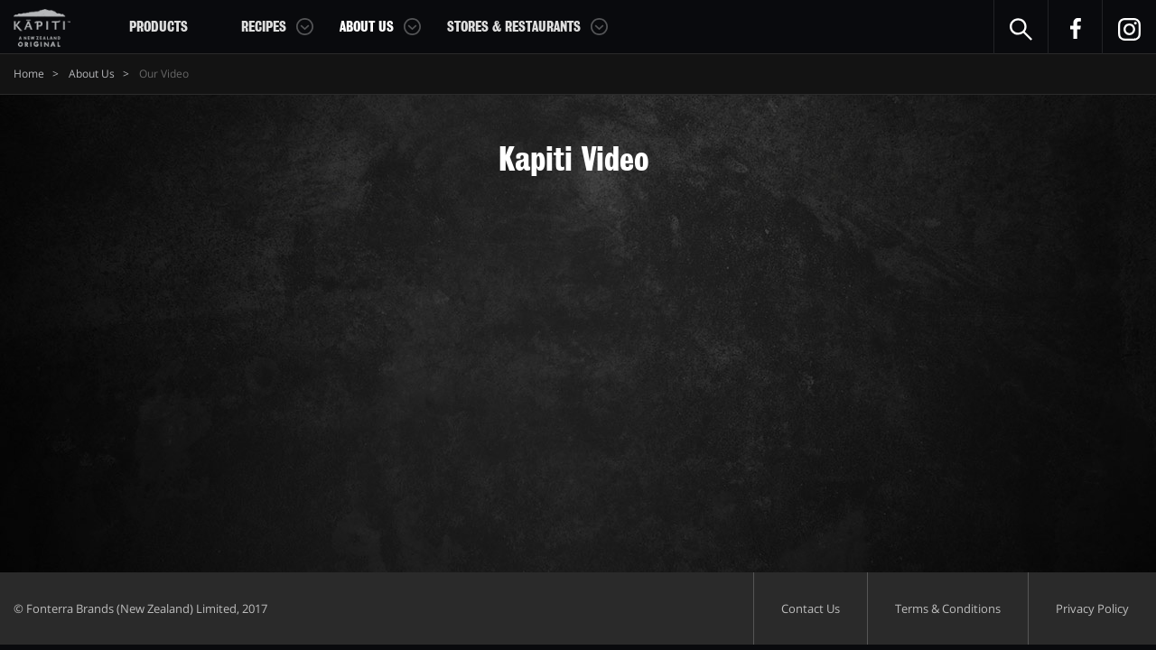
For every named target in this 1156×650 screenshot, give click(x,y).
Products (158, 27)
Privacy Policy (1092, 608)
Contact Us (810, 608)
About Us (367, 27)
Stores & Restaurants (514, 27)
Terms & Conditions (948, 608)
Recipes (263, 27)
